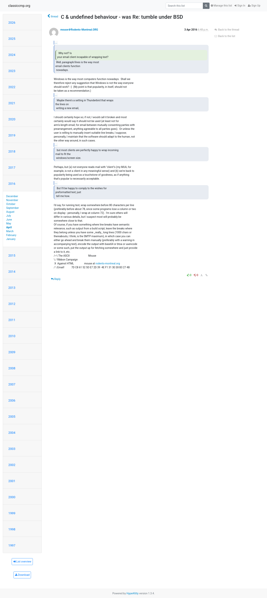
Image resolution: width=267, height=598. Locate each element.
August (10, 211)
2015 (11, 255)
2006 (11, 400)
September (12, 207)
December (12, 196)
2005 (11, 416)
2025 (11, 39)
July (8, 215)
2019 (11, 135)
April (9, 227)
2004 (11, 433)
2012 (11, 304)
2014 (11, 271)
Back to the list (224, 36)
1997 (11, 545)
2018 (11, 151)
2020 (11, 119)
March (10, 231)
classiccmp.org (19, 6)
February (11, 235)
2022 (11, 87)
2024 (11, 55)
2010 (11, 336)
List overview (22, 561)
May (8, 223)
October (10, 204)
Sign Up (254, 5)
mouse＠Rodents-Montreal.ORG (79, 29)
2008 (11, 368)
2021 (11, 103)
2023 (11, 71)
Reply (55, 279)
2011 (11, 320)
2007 (11, 384)
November (12, 200)
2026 (11, 22)
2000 (11, 497)
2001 (11, 481)
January (11, 239)
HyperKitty (132, 593)
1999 (11, 513)
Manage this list (221, 5)
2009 (11, 352)
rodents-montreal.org (107, 263)
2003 (11, 449)
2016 (11, 184)
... (56, 42)
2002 (11, 465)
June (9, 219)
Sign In (240, 5)
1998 (11, 529)
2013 (11, 288)
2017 (11, 167)
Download (22, 574)
